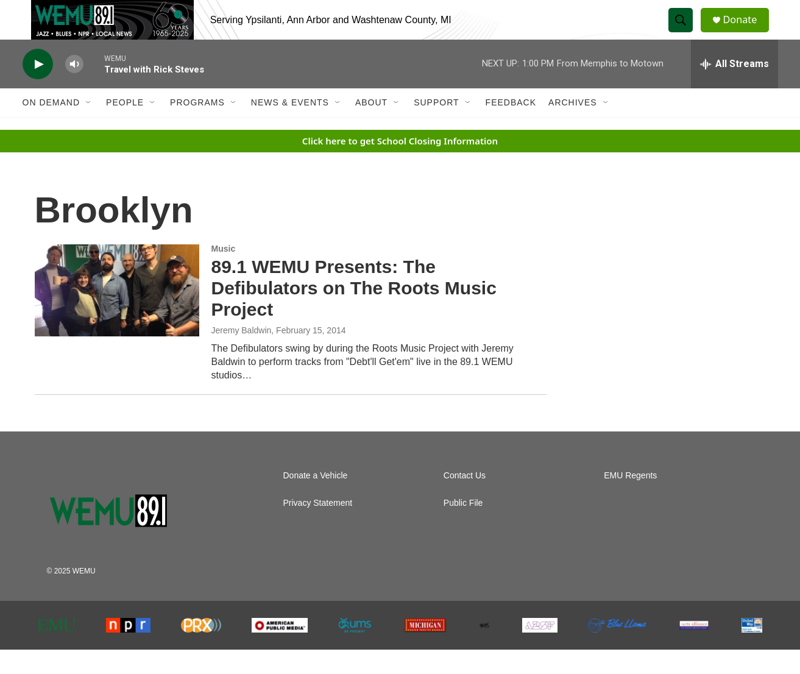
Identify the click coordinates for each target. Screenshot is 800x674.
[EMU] (57, 649)
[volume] (74, 88)
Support (436, 127)
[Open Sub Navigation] (89, 127)
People (125, 127)
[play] (38, 89)
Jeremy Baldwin (241, 355)
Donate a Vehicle (315, 500)
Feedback (511, 127)
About (371, 127)
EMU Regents (630, 500)
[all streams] (734, 88)
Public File (463, 527)
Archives (572, 127)
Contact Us (465, 500)
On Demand (51, 127)
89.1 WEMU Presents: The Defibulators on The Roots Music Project (354, 312)
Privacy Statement (318, 527)
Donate (747, 32)
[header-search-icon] (685, 32)
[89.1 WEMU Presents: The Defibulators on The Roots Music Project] (117, 314)
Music (223, 273)
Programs (197, 127)
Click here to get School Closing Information (400, 165)
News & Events (290, 127)
